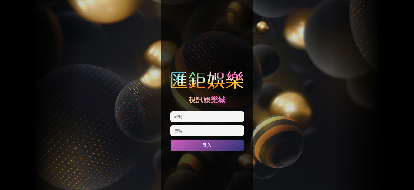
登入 (207, 145)
